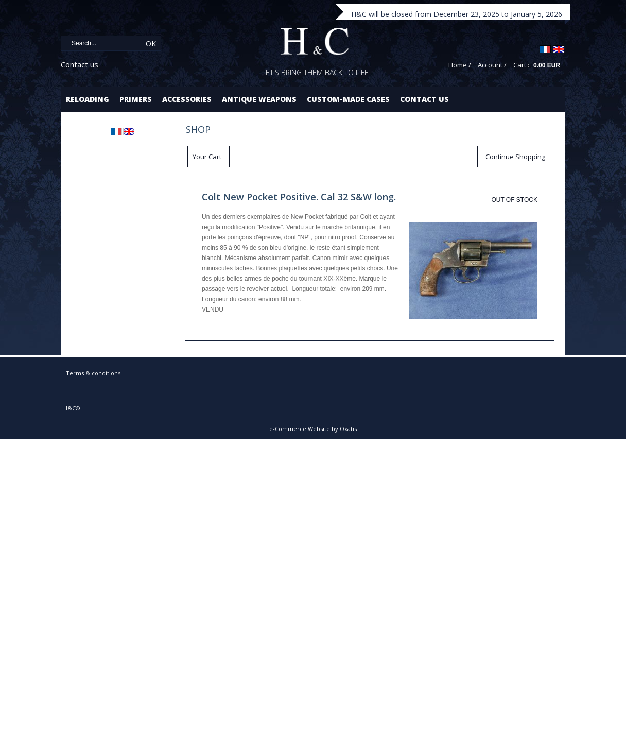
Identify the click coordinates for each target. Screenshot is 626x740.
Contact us (79, 64)
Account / (492, 65)
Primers (135, 99)
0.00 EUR (546, 65)
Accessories (187, 99)
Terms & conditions (93, 373)
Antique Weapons (259, 99)
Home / (459, 65)
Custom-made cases (348, 99)
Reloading (87, 99)
